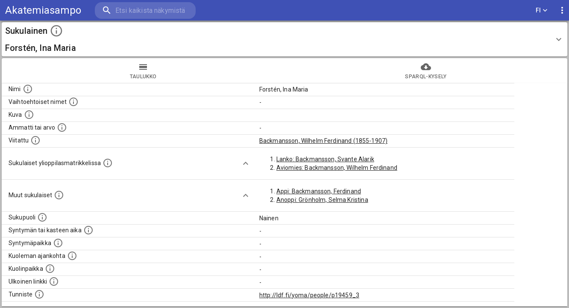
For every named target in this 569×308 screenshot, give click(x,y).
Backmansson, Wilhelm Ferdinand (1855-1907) (323, 140)
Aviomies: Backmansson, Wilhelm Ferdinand (336, 167)
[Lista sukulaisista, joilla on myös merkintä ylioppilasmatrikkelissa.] (107, 163)
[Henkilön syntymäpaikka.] (58, 243)
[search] (145, 10)
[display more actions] (562, 10)
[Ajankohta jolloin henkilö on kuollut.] (72, 256)
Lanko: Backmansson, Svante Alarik (325, 159)
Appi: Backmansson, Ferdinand (318, 191)
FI (541, 10)
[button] (284, 39)
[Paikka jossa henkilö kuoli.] (50, 268)
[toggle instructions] (56, 31)
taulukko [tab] (143, 70)
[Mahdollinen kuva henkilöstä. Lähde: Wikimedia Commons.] (29, 114)
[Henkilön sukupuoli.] (42, 217)
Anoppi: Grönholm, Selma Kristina (322, 199)
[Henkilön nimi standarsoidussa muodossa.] (28, 89)
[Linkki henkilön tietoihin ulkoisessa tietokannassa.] (54, 281)
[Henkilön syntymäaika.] (88, 230)
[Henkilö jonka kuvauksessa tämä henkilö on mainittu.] (35, 140)
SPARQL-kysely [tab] (425, 70)
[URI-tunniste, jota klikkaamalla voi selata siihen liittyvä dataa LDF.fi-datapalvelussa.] (39, 294)
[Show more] (245, 163)
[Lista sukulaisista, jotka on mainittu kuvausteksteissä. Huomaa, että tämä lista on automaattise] (59, 195)
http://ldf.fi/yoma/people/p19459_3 (309, 295)
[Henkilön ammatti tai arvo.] (62, 127)
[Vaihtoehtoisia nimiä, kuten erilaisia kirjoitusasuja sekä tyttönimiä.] (73, 102)
